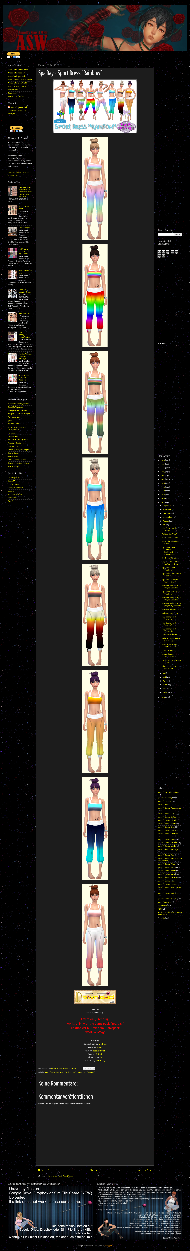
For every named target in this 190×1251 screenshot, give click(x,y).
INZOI (160, 909)
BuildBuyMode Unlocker (17, 410)
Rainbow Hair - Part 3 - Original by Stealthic (171, 605)
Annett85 (100, 1060)
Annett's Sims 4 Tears (166, 881)
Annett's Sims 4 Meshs (167, 846)
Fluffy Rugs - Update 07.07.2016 (24, 251)
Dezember (167, 506)
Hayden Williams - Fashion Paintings (25, 356)
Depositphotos (14, 478)
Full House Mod (14, 417)
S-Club (99, 1054)
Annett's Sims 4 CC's (68, 1072)
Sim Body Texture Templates (19, 450)
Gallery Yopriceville (15, 488)
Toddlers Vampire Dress (25, 291)
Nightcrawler (98, 1050)
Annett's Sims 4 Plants (167, 867)
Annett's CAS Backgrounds (168, 792)
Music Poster (24, 228)
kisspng (11, 491)
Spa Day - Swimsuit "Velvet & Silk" (170, 581)
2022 (163, 475)
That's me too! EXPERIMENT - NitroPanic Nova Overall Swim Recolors (25, 192)
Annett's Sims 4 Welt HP (17, 83)
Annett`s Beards (164, 902)
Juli (164, 525)
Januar (165, 692)
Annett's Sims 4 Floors (167, 830)
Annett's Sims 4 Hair (166, 839)
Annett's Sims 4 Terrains (167, 884)
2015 (163, 502)
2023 (163, 472)
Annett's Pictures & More (18, 73)
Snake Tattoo (24, 313)
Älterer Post (145, 1170)
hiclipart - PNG (13, 424)
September (168, 517)
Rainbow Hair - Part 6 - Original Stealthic (171, 587)
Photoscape (13, 436)
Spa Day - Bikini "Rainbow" (168, 569)
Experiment (12, 93)
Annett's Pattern (164, 801)
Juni (164, 673)
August (166, 521)
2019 (163, 487)
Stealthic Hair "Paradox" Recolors (24, 377)
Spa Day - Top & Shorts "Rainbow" (171, 575)
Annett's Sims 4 (164, 805)
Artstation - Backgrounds (18, 404)
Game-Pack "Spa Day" (86, 1072)
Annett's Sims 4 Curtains (167, 820)
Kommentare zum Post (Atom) (60, 1176)
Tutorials (161, 918)
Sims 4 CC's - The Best (17, 96)
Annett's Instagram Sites (18, 69)
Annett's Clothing (52, 1072)
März (165, 685)
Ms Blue (102, 1044)
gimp (10, 421)
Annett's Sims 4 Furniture (168, 834)
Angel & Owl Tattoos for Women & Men (170, 563)
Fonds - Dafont (14, 484)
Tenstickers (12, 498)
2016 (163, 498)
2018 (163, 491)
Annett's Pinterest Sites (17, 76)
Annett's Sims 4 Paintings (168, 850)
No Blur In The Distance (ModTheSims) (17, 428)
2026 (163, 460)
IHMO (99, 1047)
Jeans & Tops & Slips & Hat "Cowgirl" (171, 640)
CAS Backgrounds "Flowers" (169, 618)
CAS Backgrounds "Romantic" (169, 630)
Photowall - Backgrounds (18, 439)
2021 (163, 479)
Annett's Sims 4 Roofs (167, 871)
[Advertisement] (170, 102)
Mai (164, 677)
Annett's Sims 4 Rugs (166, 874)
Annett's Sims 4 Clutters (167, 817)
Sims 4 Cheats (13, 453)
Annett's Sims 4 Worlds (167, 899)
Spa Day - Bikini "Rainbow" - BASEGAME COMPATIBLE (168, 551)
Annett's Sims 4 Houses (167, 843)
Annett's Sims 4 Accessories (169, 808)
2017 (163, 495)
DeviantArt (12, 481)
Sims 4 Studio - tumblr (17, 460)
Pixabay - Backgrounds (17, 443)
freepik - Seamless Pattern (19, 414)
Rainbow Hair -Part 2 (170, 609)
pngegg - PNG (13, 446)
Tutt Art (11, 501)
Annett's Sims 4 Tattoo (167, 877)
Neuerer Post (45, 1170)
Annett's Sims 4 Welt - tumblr (20, 80)
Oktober (166, 513)
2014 (163, 697)
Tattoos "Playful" (169, 651)
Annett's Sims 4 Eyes (166, 827)
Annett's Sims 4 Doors (167, 824)
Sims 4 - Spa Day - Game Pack (169, 667)
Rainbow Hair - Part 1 (171, 613)
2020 (163, 483)
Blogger (108, 1246)
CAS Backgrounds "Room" (169, 529)
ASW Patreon (13, 90)
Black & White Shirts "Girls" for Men (170, 646)
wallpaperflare (14, 466)
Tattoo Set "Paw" (169, 534)
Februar (166, 689)
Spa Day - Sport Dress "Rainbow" (171, 593)
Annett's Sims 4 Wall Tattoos (169, 888)
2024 (163, 468)
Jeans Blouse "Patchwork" (168, 655)
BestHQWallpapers (15, 407)
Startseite (95, 1170)
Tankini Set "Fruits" (170, 635)
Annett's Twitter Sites (17, 86)
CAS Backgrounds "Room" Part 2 (24, 335)
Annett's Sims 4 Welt (19, 107)
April (165, 681)
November (167, 510)
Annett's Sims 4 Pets (166, 855)
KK (101, 1057)
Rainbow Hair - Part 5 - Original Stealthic (171, 599)
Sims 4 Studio (13, 456)
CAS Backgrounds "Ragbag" (169, 624)
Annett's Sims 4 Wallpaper (168, 893)
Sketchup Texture (15, 494)
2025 (163, 464)
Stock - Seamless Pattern (18, 463)
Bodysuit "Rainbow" (170, 558)
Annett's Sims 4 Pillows (167, 864)
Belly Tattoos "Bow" (170, 538)
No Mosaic (12, 433)
